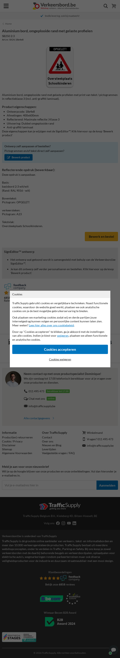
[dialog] (60, 329)
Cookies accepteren (60, 349)
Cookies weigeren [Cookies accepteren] (60, 359)
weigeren (63, 335)
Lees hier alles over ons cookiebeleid (51, 325)
